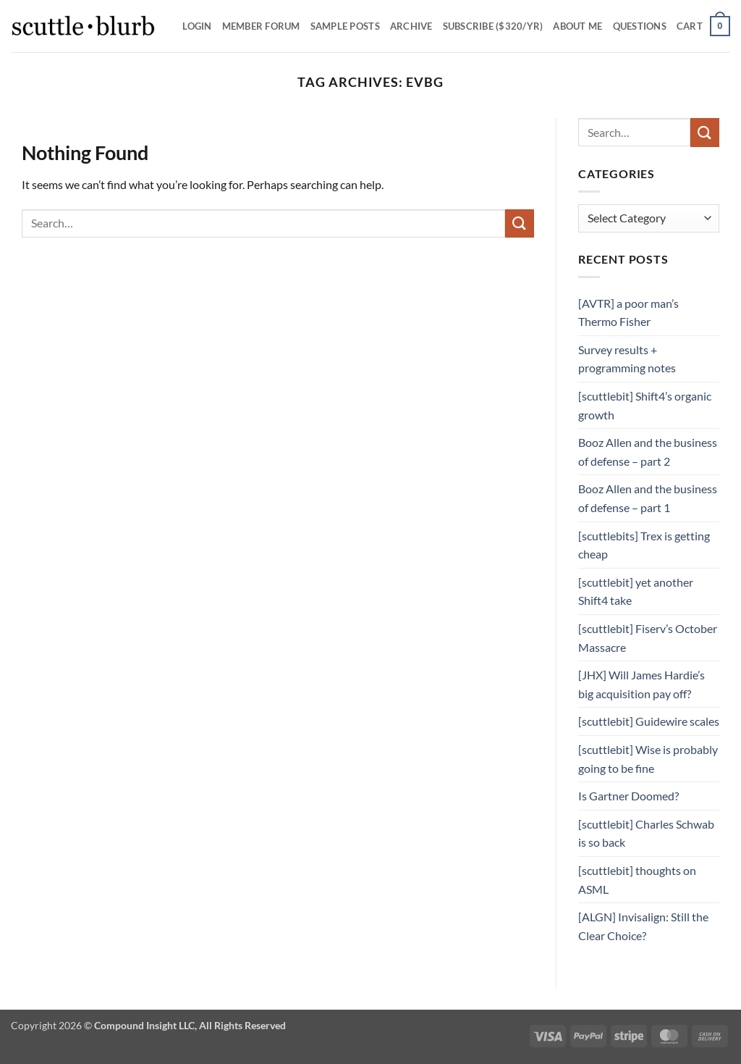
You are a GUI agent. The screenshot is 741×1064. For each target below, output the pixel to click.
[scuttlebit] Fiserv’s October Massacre (647, 637)
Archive (411, 26)
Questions (639, 26)
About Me (577, 26)
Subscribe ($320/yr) (493, 26)
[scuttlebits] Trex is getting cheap (644, 545)
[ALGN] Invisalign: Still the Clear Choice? (643, 926)
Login (196, 26)
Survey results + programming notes (627, 359)
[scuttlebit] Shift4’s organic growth (644, 405)
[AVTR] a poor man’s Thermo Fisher (628, 312)
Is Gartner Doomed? (628, 796)
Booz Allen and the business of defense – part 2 (647, 451)
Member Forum (261, 26)
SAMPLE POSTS (345, 26)
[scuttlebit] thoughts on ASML (637, 879)
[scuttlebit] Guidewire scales (648, 721)
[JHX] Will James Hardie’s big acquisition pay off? (641, 684)
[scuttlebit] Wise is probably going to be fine (648, 758)
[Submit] (519, 223)
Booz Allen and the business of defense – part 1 (647, 498)
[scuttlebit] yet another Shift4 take (635, 591)
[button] (703, 26)
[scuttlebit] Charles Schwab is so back (646, 833)
